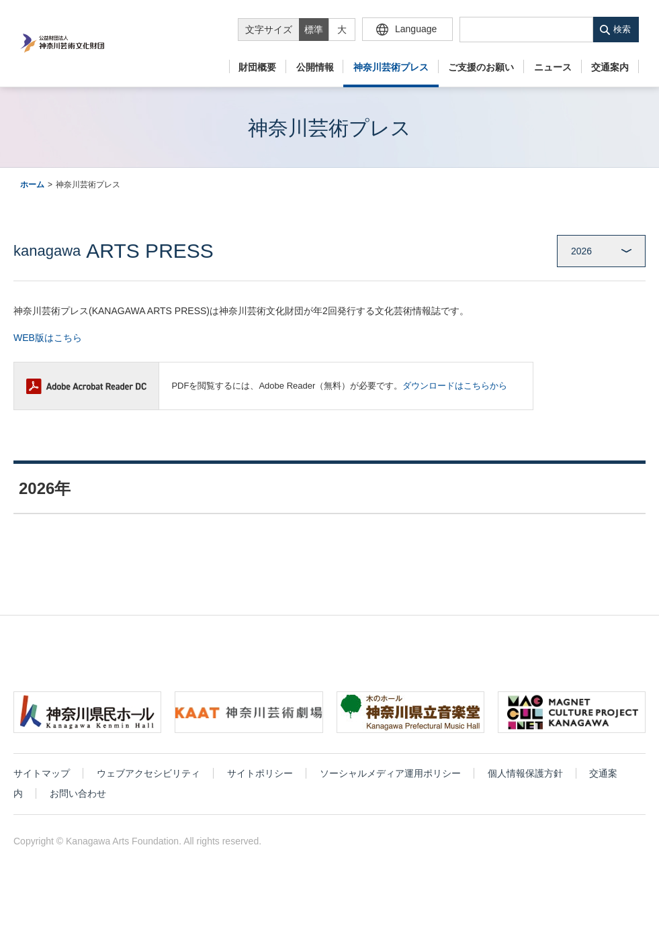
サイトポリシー (260, 783)
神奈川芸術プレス (391, 67)
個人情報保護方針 (525, 783)
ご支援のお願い (481, 67)
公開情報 (315, 67)
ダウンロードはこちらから (454, 386)
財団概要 (257, 67)
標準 (313, 29)
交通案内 (610, 67)
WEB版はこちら (47, 337)
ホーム (32, 184)
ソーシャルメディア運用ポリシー (390, 783)
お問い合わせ (78, 803)
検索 (622, 29)
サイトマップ (41, 783)
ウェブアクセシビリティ (148, 783)
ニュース (553, 67)
